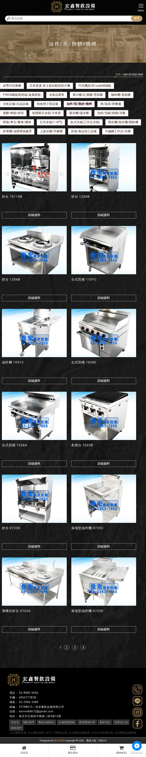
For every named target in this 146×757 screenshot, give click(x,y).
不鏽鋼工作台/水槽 (118, 131)
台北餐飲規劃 (36, 732)
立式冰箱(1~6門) (51, 122)
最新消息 (104, 722)
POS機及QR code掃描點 (95, 85)
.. (85, 740)
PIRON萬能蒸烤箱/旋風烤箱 (22, 95)
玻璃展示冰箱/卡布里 (46, 113)
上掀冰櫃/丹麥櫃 (51, 131)
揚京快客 (59, 740)
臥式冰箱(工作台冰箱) (85, 122)
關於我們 (28, 722)
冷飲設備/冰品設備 (16, 104)
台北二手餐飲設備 (56, 732)
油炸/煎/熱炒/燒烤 (79, 104)
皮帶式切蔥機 (12, 85)
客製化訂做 (121, 722)
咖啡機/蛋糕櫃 (121, 95)
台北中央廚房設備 (102, 732)
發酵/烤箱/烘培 (13, 113)
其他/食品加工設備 (84, 131)
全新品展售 (56, 95)
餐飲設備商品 (46, 722)
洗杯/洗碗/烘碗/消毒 (111, 113)
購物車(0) (121, 749)
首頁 (118, 74)
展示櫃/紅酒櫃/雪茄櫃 (88, 95)
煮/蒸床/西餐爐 (110, 104)
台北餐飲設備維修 (125, 732)
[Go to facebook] (137, 746)
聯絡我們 (16, 727)
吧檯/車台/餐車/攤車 (17, 122)
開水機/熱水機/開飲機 (123, 122)
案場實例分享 (87, 722)
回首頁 (24, 749)
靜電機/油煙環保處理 (17, 131)
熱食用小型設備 (47, 104)
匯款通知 (73, 749)
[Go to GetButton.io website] (137, 753)
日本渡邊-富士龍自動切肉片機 (49, 85)
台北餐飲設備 (18, 732)
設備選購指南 (67, 722)
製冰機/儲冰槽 (79, 113)
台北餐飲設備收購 (79, 732)
